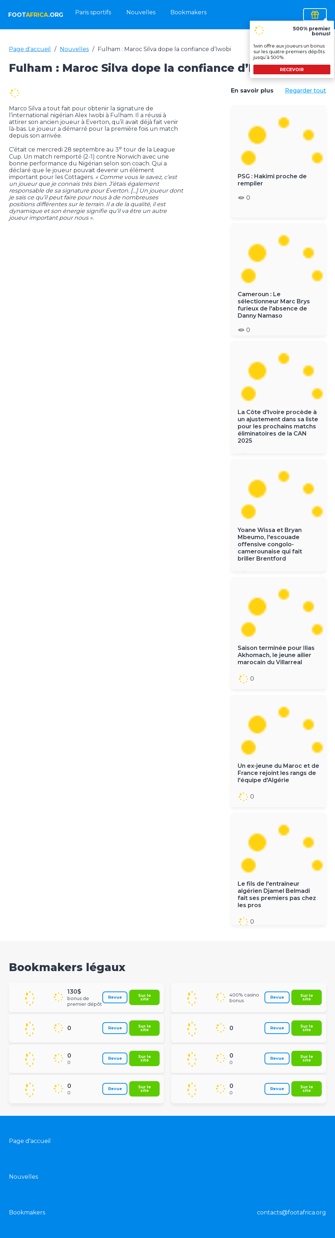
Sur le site (144, 997)
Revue (115, 997)
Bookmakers (188, 12)
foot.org (35, 14)
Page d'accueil (30, 49)
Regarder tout (305, 90)
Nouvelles (140, 12)
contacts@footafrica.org (291, 1212)
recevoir (292, 69)
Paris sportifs (93, 12)
